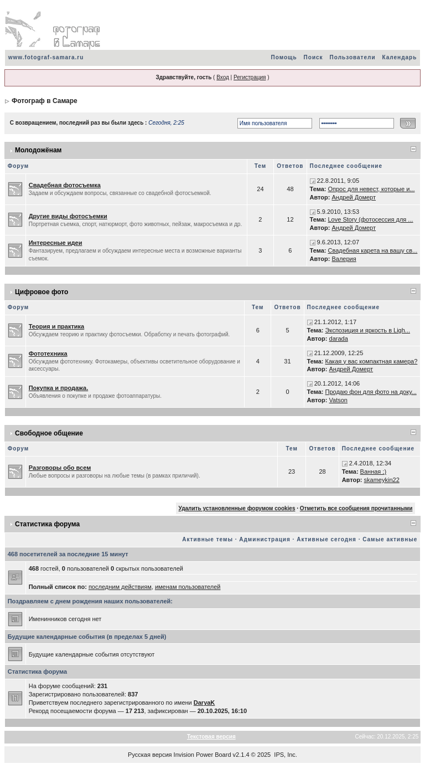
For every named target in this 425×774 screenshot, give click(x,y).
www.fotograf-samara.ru (46, 57)
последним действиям (120, 586)
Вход (222, 77)
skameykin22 (382, 479)
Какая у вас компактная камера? (371, 361)
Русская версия (150, 754)
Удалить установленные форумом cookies (237, 508)
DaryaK (204, 702)
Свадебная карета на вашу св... (372, 250)
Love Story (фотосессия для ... (370, 219)
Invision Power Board (202, 754)
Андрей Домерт (353, 197)
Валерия (343, 258)
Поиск (313, 57)
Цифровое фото (41, 292)
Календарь (399, 57)
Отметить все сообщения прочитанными (356, 508)
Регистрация (250, 77)
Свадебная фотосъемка (65, 185)
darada (338, 338)
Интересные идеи (55, 242)
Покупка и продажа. (59, 388)
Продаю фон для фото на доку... (371, 391)
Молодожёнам (38, 150)
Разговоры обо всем (60, 467)
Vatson (338, 400)
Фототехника (48, 353)
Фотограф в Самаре (44, 101)
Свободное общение (49, 433)
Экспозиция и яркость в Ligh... (367, 330)
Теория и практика (57, 326)
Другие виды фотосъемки (68, 216)
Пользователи (353, 57)
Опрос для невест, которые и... (371, 189)
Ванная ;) (373, 471)
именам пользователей (188, 586)
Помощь (284, 57)
